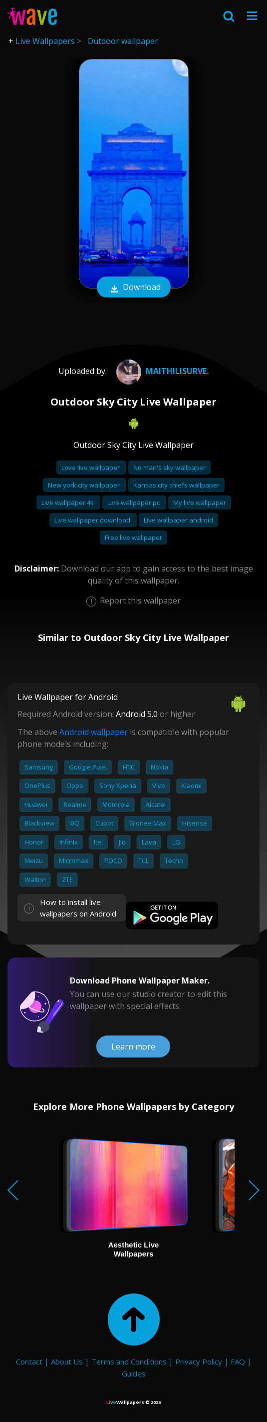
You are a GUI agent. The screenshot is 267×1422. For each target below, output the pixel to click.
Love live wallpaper (91, 467)
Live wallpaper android (178, 520)
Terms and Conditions (129, 1361)
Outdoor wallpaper (122, 41)
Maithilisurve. (161, 371)
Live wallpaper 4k (68, 502)
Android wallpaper (93, 732)
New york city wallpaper (84, 485)
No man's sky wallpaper (169, 467)
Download (134, 288)
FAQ (238, 1361)
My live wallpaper (199, 502)
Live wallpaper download (93, 520)
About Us (67, 1361)
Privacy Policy (198, 1361)
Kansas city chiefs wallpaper (176, 485)
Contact (29, 1361)
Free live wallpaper (133, 537)
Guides (134, 1373)
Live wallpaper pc (134, 502)
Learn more (133, 1046)
